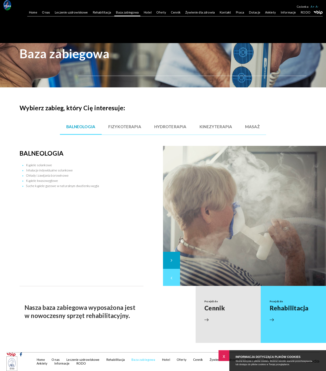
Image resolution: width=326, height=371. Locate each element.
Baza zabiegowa (127, 15)
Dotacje (254, 15)
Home (33, 15)
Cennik (175, 15)
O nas (46, 15)
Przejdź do (228, 298)
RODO (305, 15)
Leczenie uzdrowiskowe (71, 15)
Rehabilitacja (102, 15)
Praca (240, 15)
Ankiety (270, 15)
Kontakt (225, 15)
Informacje (288, 15)
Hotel (148, 15)
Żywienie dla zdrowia (200, 15)
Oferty (161, 15)
